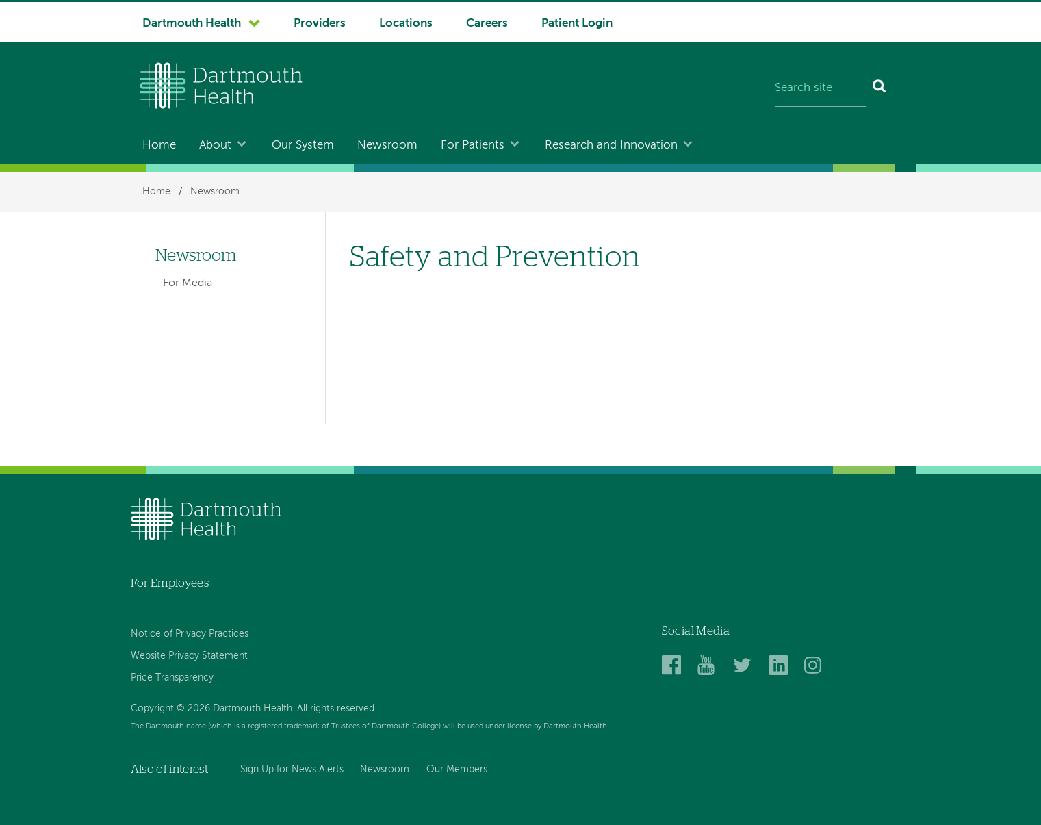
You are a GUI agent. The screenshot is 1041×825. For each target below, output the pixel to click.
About (215, 145)
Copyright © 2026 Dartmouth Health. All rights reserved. (253, 708)
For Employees (170, 583)
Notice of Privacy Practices (189, 634)
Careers (487, 23)
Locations (406, 23)
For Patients (472, 145)
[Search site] (820, 89)
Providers (320, 23)
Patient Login (577, 23)
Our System (303, 145)
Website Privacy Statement (189, 656)
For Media (187, 283)
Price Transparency (172, 678)
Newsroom (387, 145)
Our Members (456, 769)
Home (159, 145)
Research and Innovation (611, 145)
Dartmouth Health (191, 23)
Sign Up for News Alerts (292, 769)
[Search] (880, 89)
